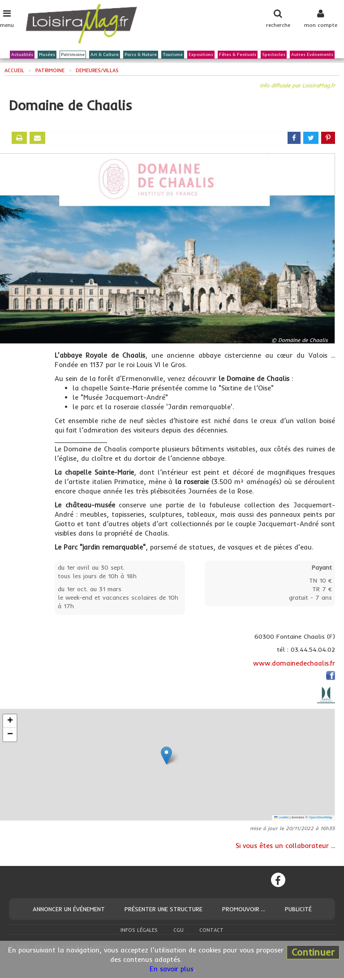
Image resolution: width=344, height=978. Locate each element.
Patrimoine (73, 55)
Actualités (22, 55)
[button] (166, 755)
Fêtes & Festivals (237, 55)
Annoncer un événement (69, 909)
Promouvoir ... (243, 909)
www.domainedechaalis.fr (294, 663)
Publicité (298, 909)
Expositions (201, 55)
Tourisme (173, 55)
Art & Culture (104, 55)
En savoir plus (172, 969)
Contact (211, 930)
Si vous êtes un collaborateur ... (285, 845)
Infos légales (139, 930)
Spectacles (273, 55)
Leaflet (281, 817)
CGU (178, 930)
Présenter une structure (163, 909)
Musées (47, 55)
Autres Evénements (312, 55)
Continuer (313, 952)
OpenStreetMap (320, 817)
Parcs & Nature (141, 55)
